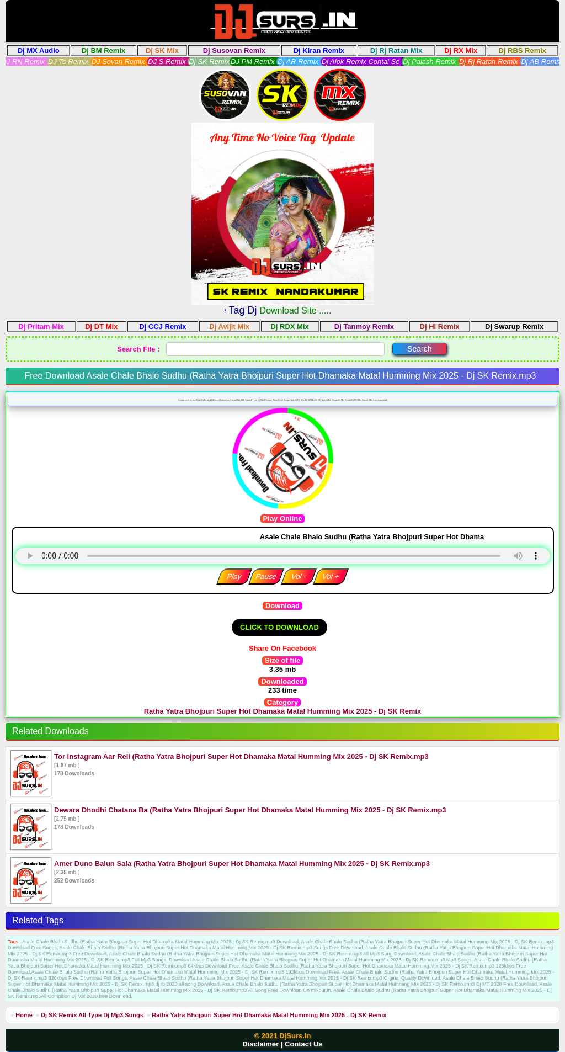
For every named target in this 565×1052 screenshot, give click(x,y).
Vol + (330, 576)
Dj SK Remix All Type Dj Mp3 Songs (93, 1015)
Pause (266, 576)
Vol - (298, 576)
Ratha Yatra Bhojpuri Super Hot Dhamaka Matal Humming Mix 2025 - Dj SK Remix (269, 1015)
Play (233, 576)
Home (24, 1015)
